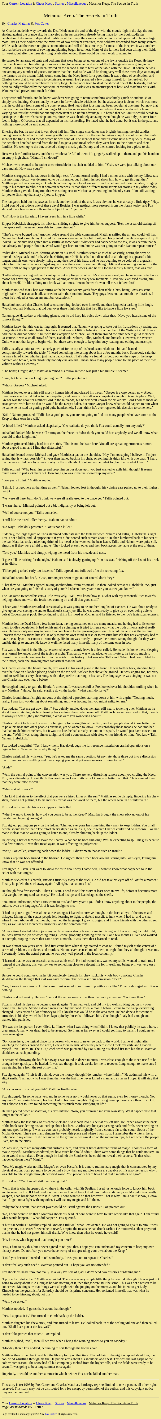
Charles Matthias (18, 23)
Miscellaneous (76, 3)
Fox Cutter (41, 23)
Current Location (20, 3)
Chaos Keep (44, 3)
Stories (59, 3)
